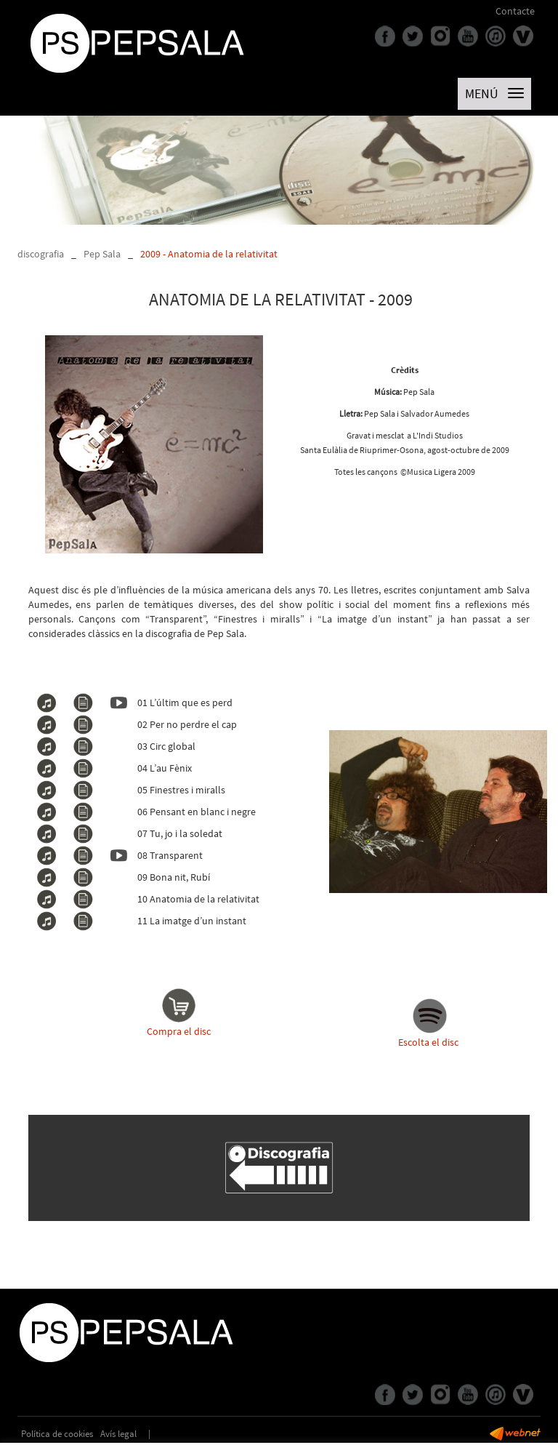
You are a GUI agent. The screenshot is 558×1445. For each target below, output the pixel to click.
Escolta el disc (428, 1042)
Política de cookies (57, 1434)
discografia (40, 253)
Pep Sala (102, 253)
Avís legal (118, 1434)
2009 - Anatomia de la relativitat (209, 253)
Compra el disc (179, 1011)
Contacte (515, 10)
